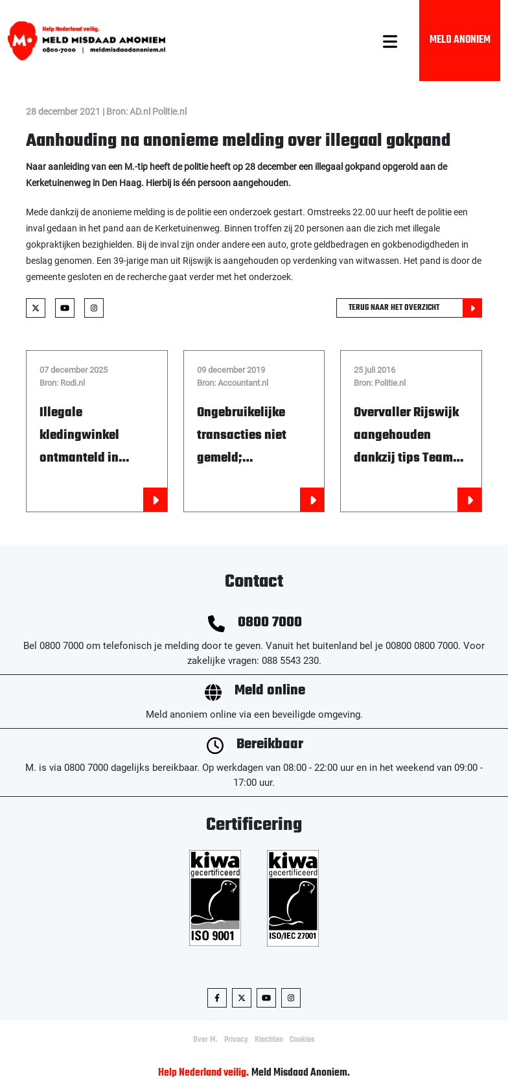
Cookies (302, 1039)
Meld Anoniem (460, 40)
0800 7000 (270, 622)
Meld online (270, 690)
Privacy (236, 1039)
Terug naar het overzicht (415, 308)
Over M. (205, 1039)
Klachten (269, 1039)
